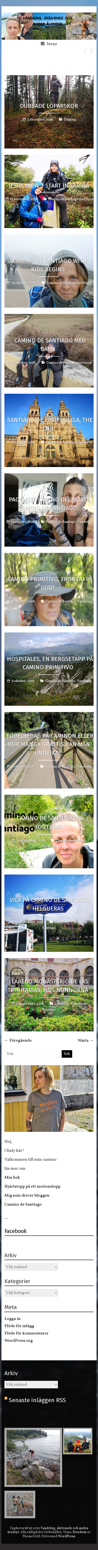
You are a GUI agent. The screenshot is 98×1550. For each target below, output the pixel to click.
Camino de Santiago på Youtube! (50, 822)
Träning (70, 119)
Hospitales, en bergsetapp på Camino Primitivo (50, 663)
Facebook (15, 1231)
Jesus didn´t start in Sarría (49, 185)
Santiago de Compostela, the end (50, 424)
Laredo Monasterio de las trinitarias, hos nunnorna (48, 986)
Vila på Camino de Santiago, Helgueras (50, 904)
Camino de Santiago (61, 442)
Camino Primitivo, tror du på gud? (50, 583)
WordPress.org (18, 1341)
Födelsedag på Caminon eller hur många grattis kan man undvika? (50, 744)
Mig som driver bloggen (27, 1195)
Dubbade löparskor (49, 105)
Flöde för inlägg (19, 1326)
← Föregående (18, 1040)
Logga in (12, 1319)
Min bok (12, 1178)
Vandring (85, 442)
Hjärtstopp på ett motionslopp (32, 1186)
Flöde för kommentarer (26, 1333)
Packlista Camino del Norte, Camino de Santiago (50, 504)
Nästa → (86, 1040)
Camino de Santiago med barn (70, 199)
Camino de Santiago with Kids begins (50, 265)
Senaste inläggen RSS (37, 1400)
